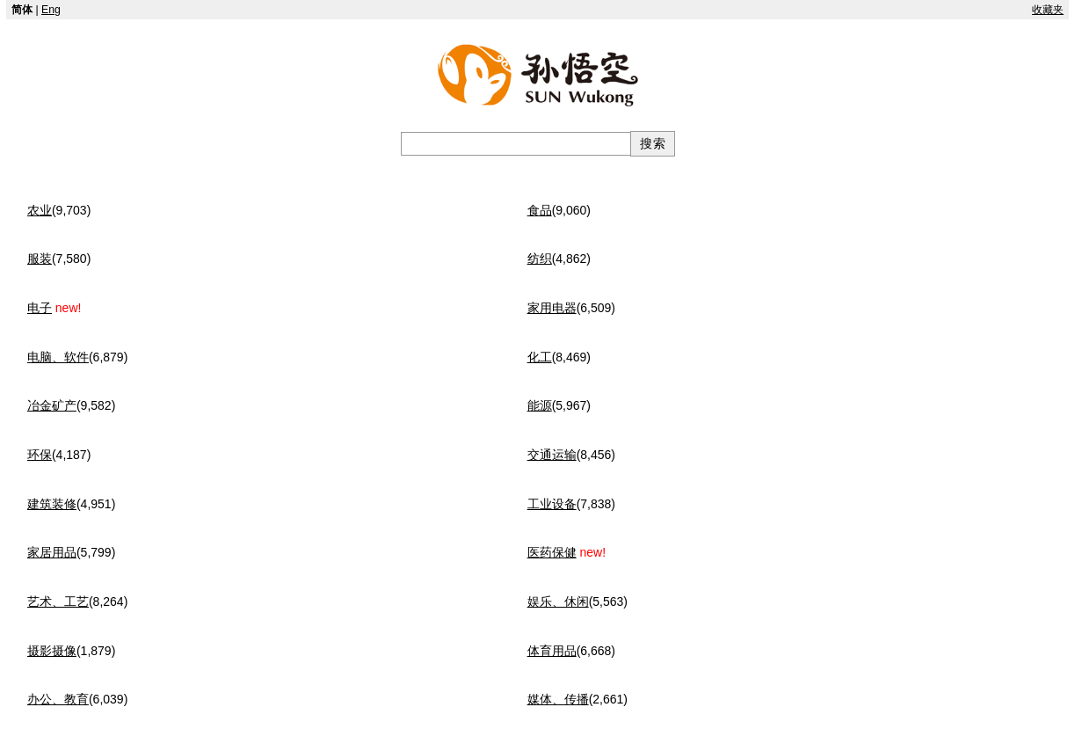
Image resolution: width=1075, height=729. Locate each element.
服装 (39, 259)
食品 (539, 210)
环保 (39, 455)
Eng (51, 10)
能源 (539, 405)
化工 (539, 357)
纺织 (539, 259)
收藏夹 (1048, 10)
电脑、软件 (58, 357)
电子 (39, 308)
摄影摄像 (51, 651)
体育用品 (552, 651)
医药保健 (552, 552)
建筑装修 (51, 504)
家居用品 (51, 552)
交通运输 (552, 455)
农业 (39, 210)
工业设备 (552, 504)
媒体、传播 (558, 699)
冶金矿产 (51, 405)
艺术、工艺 (58, 601)
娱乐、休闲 (558, 601)
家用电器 (552, 308)
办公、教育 (58, 699)
